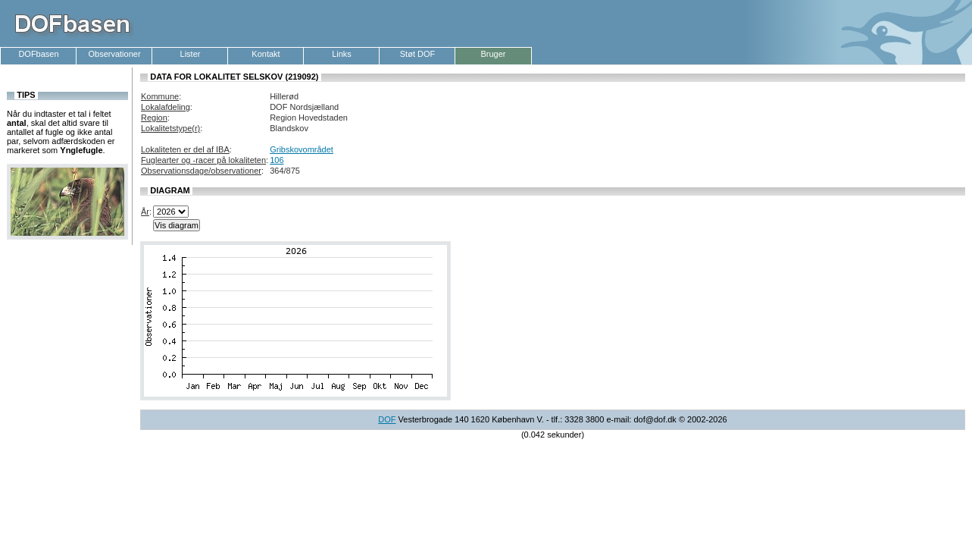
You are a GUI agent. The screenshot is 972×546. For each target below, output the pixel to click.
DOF (386, 419)
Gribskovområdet (301, 149)
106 (276, 160)
